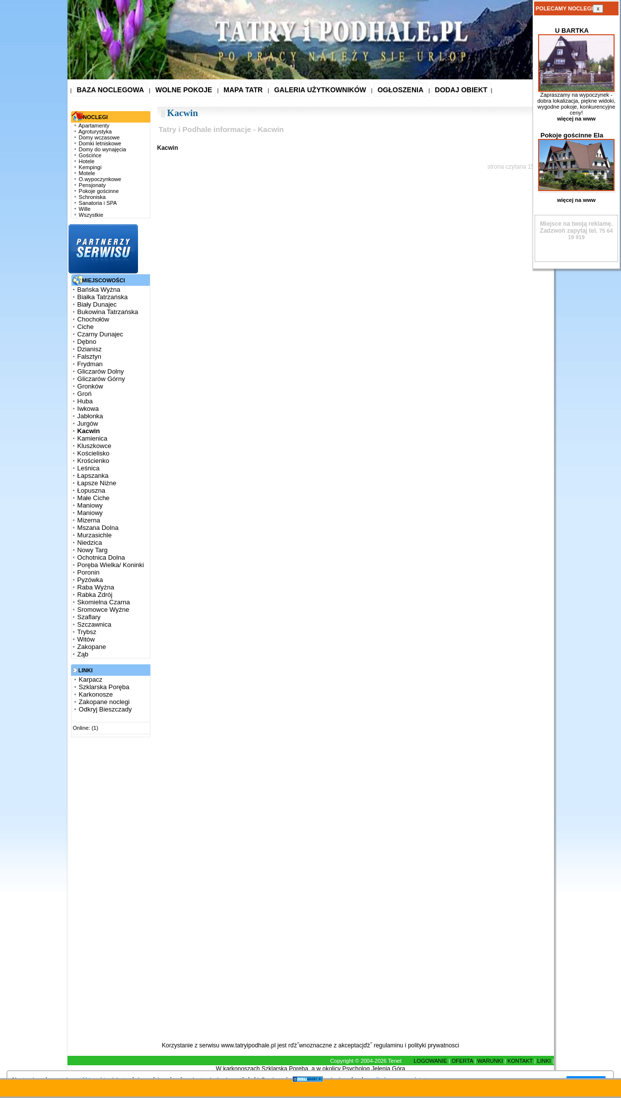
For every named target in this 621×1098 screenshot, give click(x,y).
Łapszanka (93, 475)
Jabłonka (90, 416)
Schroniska (92, 197)
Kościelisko (93, 453)
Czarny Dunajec (100, 334)
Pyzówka (90, 579)
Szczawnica (94, 624)
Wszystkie (91, 215)
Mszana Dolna (98, 527)
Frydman (90, 364)
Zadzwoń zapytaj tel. (576, 227)
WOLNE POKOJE (183, 90)
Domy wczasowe (99, 137)
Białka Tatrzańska (102, 297)
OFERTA (462, 1061)
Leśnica (88, 468)
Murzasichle (94, 535)
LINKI (544, 1061)
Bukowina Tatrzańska (107, 312)
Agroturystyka (95, 131)
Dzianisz (89, 349)
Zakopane (91, 646)
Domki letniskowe (100, 143)
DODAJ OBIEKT (461, 90)
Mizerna (88, 520)
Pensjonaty (92, 185)
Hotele (87, 161)
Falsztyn (89, 356)
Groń (84, 393)
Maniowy (90, 505)
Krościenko (93, 460)
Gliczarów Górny (101, 379)
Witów (86, 639)
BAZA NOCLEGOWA (110, 90)
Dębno (86, 341)
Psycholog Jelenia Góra (374, 1068)
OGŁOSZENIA (400, 90)
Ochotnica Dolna (101, 557)
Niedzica (89, 542)
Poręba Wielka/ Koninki (110, 565)
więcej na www (576, 119)
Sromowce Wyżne (103, 609)
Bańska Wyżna (99, 289)
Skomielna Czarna (103, 602)
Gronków (90, 386)
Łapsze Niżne (97, 483)
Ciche (85, 326)
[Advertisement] (108, 892)
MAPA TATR (243, 90)
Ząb (82, 654)
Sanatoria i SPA (98, 203)
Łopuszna (91, 490)
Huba (85, 401)
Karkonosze (96, 694)
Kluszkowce (94, 446)
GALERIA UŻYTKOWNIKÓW (320, 90)
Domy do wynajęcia (102, 149)
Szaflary (89, 617)
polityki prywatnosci (433, 1045)
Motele (87, 173)
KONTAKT (520, 1061)
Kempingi (90, 167)
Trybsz (87, 632)
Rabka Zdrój (95, 594)
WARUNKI (490, 1061)
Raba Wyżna (95, 587)
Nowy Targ (92, 550)
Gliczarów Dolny (100, 371)
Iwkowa (88, 408)
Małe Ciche (93, 498)
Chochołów (93, 319)
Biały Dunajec (97, 304)
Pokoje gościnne (99, 191)
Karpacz (91, 679)
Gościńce (90, 155)
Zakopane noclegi (104, 702)
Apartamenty (93, 126)
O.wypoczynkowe (100, 179)
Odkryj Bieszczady (105, 709)
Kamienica (92, 438)
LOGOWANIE (430, 1061)
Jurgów (87, 423)
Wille (85, 209)
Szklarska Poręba (104, 687)
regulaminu (388, 1045)
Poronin (88, 572)
